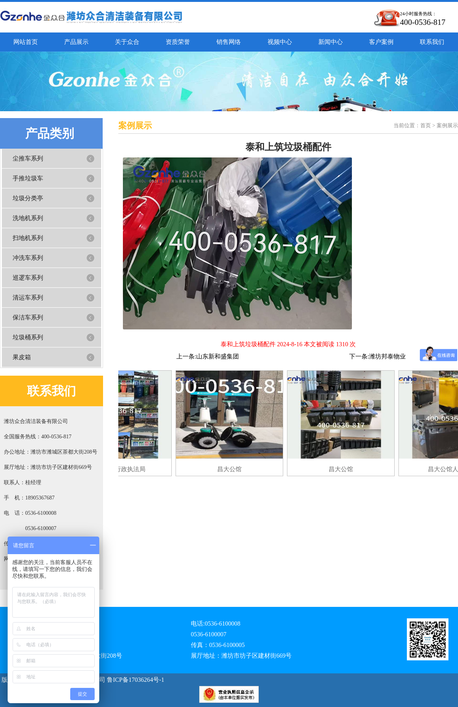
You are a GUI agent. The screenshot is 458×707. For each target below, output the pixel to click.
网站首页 (25, 42)
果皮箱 (22, 357)
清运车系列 (28, 297)
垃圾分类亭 (28, 198)
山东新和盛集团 (217, 356)
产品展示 (76, 42)
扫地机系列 (28, 238)
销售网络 (228, 42)
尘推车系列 (28, 158)
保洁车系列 (28, 317)
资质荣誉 (178, 42)
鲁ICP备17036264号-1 (134, 679)
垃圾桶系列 (28, 337)
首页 (425, 125)
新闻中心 (330, 42)
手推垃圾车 (28, 178)
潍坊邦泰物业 (387, 356)
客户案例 (381, 42)
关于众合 (127, 42)
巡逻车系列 (28, 277)
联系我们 (432, 42)
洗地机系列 (28, 218)
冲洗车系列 (28, 258)
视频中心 (280, 42)
